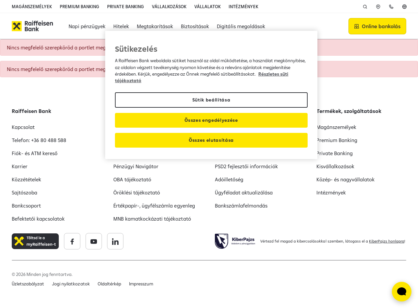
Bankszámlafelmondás (241, 205)
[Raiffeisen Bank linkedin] (115, 241)
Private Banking (334, 153)
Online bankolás (381, 26)
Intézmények (331, 192)
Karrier (19, 166)
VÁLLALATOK (207, 6)
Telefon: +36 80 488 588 (39, 140)
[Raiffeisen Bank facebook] (72, 241)
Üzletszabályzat (28, 284)
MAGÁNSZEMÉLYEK (32, 6)
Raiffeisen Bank (31, 111)
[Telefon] (391, 6)
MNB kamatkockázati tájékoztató (152, 218)
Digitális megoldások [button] (241, 26)
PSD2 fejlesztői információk (246, 166)
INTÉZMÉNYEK (243, 6)
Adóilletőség (229, 179)
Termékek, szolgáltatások (348, 111)
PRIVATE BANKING (125, 6)
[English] (404, 6)
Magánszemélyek (336, 127)
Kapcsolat (23, 127)
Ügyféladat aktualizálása (244, 192)
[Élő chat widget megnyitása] (401, 291)
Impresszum (141, 284)
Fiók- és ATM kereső (34, 153)
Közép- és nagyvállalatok (345, 179)
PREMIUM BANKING (79, 6)
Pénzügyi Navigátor (135, 166)
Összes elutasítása (211, 140)
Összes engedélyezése (211, 120)
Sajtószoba (24, 192)
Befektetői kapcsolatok (38, 218)
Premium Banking (336, 140)
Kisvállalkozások (335, 166)
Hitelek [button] (121, 26)
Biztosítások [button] (195, 26)
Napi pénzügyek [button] (87, 26)
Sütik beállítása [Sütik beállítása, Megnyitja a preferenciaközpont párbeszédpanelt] (211, 100)
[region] (211, 95)
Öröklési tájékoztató (136, 192)
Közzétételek (26, 179)
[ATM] (378, 6)
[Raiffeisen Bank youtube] (94, 241)
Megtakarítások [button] (155, 26)
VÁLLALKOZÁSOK (169, 6)
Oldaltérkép (109, 284)
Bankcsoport (26, 205)
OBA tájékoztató (132, 179)
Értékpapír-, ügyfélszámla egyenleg (154, 205)
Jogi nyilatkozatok (70, 284)
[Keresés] (365, 6)
